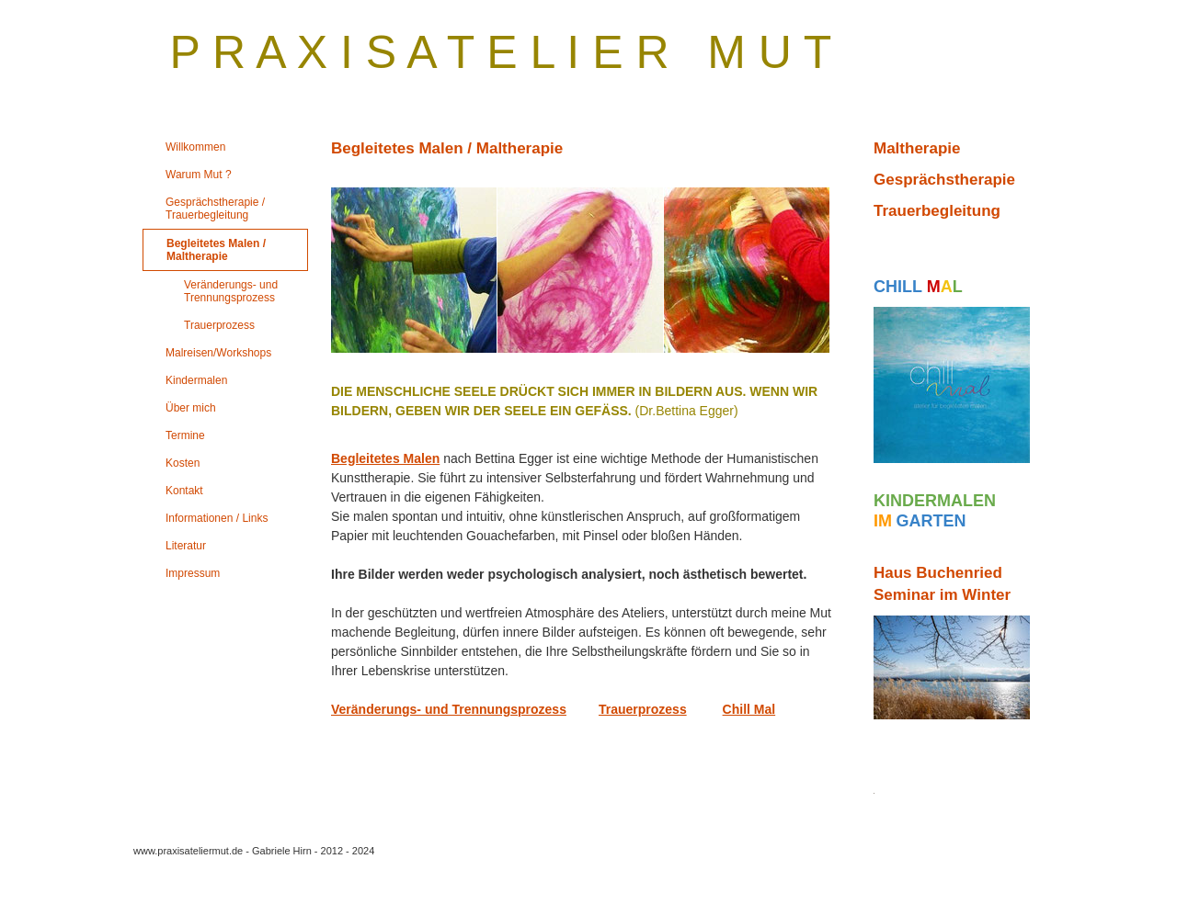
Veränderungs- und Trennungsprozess (448, 709)
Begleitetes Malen (385, 458)
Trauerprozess (643, 709)
